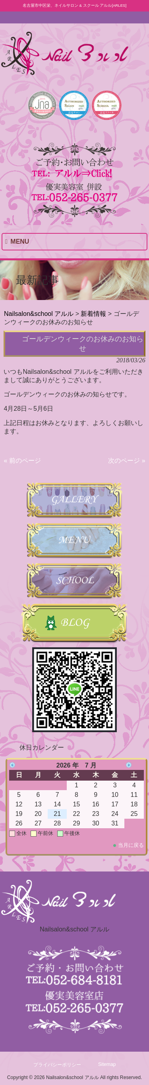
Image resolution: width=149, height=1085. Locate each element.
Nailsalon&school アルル (39, 313)
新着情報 (93, 313)
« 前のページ (22, 460)
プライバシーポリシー (57, 1065)
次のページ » (126, 460)
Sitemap (107, 1064)
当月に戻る (131, 845)
